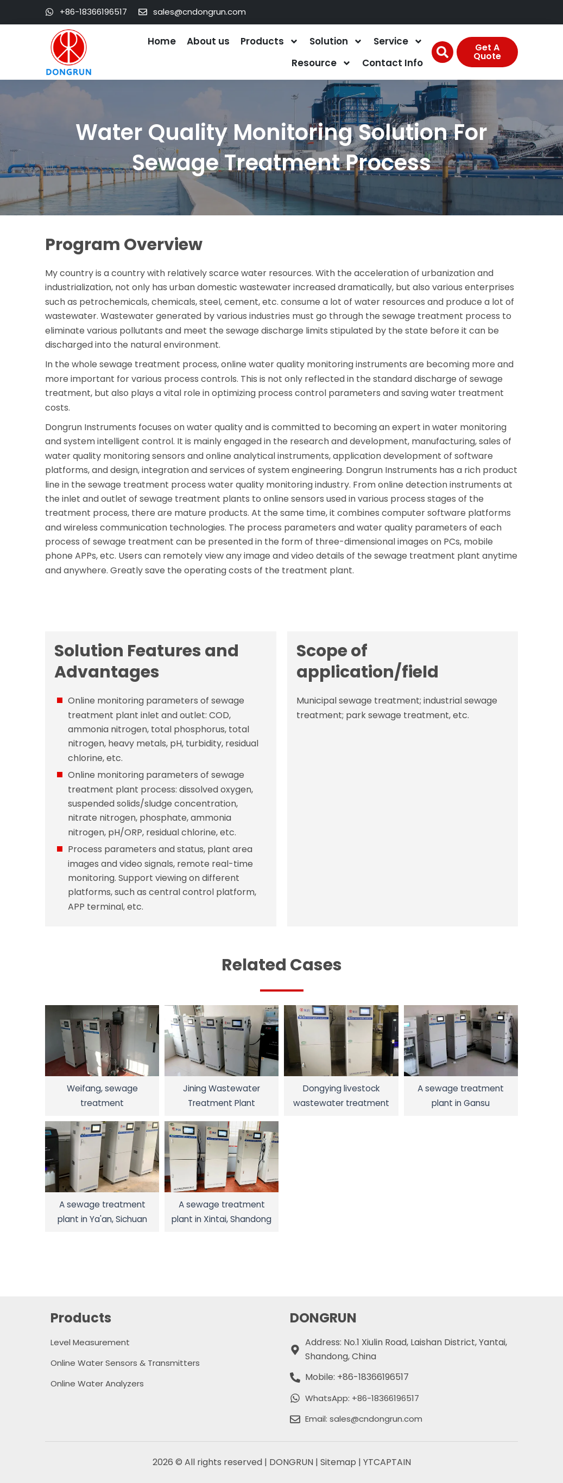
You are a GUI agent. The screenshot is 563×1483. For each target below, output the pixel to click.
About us (208, 41)
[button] (442, 52)
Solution (336, 41)
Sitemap (338, 1462)
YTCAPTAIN (387, 1462)
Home (162, 41)
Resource (321, 63)
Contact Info (392, 62)
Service (398, 41)
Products (270, 41)
